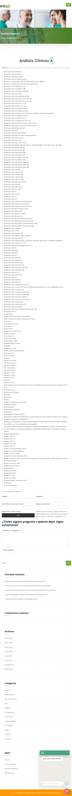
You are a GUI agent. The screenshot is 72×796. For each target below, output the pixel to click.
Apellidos (39, 496)
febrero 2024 (9, 643)
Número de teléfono (43, 504)
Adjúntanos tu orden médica (11, 511)
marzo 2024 (8, 638)
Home (3, 38)
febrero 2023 (9, 651)
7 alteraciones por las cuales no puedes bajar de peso (21, 599)
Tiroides (7, 734)
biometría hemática (11, 699)
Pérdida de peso (10, 712)
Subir (18, 515)
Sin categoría (9, 725)
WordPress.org (9, 773)
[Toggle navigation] (68, 5)
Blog (6, 703)
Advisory (7, 690)
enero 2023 (8, 656)
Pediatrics (8, 708)
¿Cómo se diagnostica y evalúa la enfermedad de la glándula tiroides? (26, 594)
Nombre (5, 496)
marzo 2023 (8, 647)
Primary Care (9, 717)
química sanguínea (10, 721)
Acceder (7, 760)
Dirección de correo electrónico (13, 504)
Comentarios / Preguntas (11, 530)
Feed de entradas (10, 764)
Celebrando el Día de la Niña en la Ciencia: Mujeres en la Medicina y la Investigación (30, 590)
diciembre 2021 (9, 665)
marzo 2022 (8, 660)
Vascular (7, 739)
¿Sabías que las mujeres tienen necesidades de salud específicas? (25, 581)
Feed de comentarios (11, 768)
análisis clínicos (9, 694)
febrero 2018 (9, 669)
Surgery (7, 730)
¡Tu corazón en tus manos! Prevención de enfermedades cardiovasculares (28, 586)
